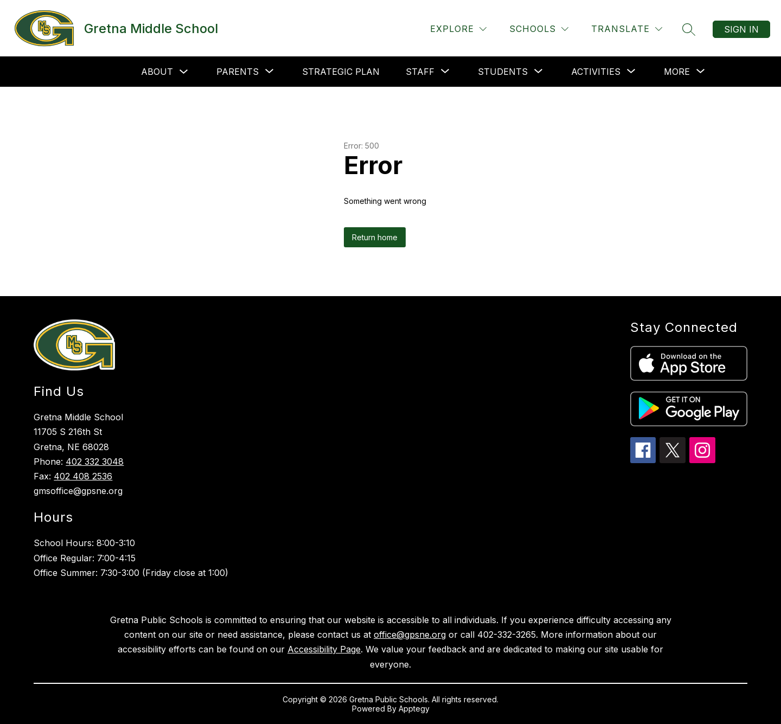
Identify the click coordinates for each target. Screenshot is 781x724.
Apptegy (414, 708)
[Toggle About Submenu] (183, 72)
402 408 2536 (83, 476)
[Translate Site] (626, 29)
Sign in (741, 29)
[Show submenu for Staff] (420, 71)
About (157, 71)
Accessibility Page (324, 649)
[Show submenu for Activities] (595, 71)
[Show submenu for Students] (503, 71)
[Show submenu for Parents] (237, 71)
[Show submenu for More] (677, 71)
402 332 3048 (95, 461)
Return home (375, 237)
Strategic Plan (341, 71)
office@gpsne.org (410, 634)
